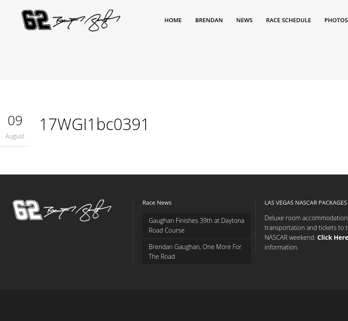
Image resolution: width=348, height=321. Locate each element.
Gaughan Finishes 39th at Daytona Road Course (197, 225)
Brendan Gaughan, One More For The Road (195, 251)
